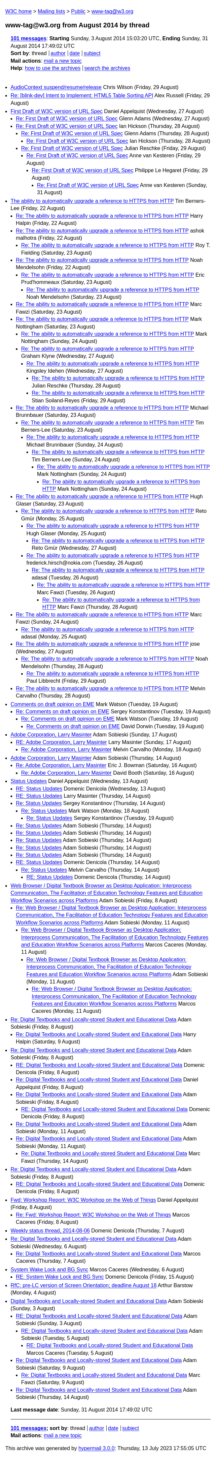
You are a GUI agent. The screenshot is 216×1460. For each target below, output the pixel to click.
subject (92, 53)
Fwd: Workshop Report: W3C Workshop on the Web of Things (83, 1200)
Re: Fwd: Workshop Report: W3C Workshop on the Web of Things (93, 1215)
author (58, 53)
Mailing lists (51, 11)
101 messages (29, 38)
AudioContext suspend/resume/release (56, 87)
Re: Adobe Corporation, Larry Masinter (66, 749)
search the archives (107, 68)
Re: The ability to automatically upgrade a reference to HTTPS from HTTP (102, 216)
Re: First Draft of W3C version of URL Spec (67, 118)
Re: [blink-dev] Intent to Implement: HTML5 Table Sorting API (82, 95)
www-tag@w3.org (112, 11)
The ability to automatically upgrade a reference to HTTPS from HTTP (92, 201)
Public (78, 11)
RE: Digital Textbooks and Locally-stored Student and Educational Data (99, 1065)
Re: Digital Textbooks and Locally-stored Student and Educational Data (93, 1019)
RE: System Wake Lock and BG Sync (60, 1277)
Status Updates (29, 781)
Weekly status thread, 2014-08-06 (50, 1230)
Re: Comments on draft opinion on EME (62, 711)
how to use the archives (53, 68)
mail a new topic (63, 61)
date (74, 53)
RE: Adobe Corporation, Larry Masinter (61, 742)
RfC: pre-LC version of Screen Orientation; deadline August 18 (84, 1285)
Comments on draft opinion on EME (52, 704)
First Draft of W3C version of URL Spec (57, 111)
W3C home (18, 11)
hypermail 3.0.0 (96, 1448)
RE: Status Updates (39, 789)
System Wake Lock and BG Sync (49, 1269)
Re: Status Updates (39, 803)
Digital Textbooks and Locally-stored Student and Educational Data (89, 1301)
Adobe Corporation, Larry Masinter (51, 734)
